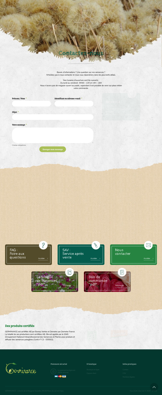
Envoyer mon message (53, 149)
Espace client (92, 373)
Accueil (77, 46)
